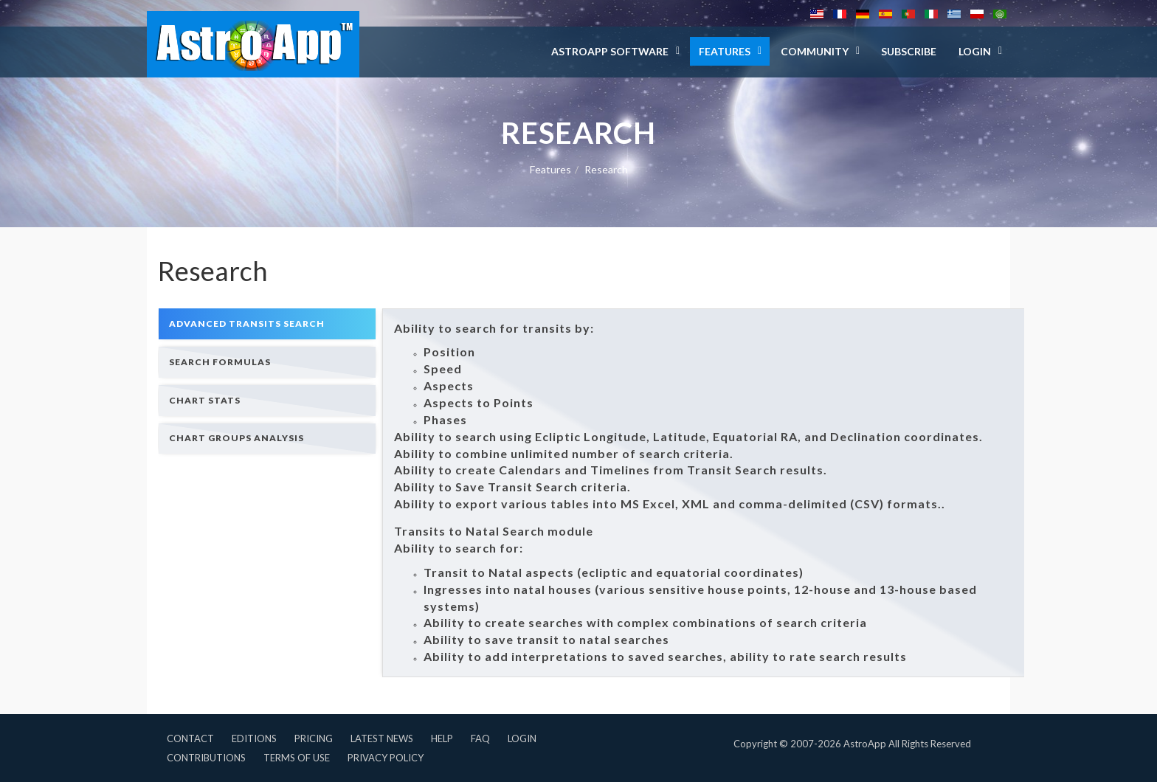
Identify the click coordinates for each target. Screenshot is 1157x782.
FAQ (480, 738)
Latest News (381, 738)
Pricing (313, 738)
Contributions (206, 758)
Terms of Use (296, 758)
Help (442, 738)
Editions (254, 738)
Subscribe (908, 51)
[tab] (267, 323)
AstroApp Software (610, 51)
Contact (190, 738)
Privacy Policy (386, 758)
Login (522, 738)
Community (815, 51)
